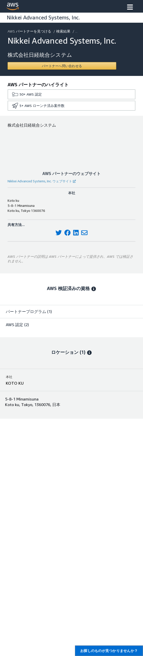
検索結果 (63, 31)
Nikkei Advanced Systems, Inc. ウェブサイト (42, 181)
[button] (130, 7)
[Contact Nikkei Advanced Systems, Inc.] (62, 66)
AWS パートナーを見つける (30, 31)
